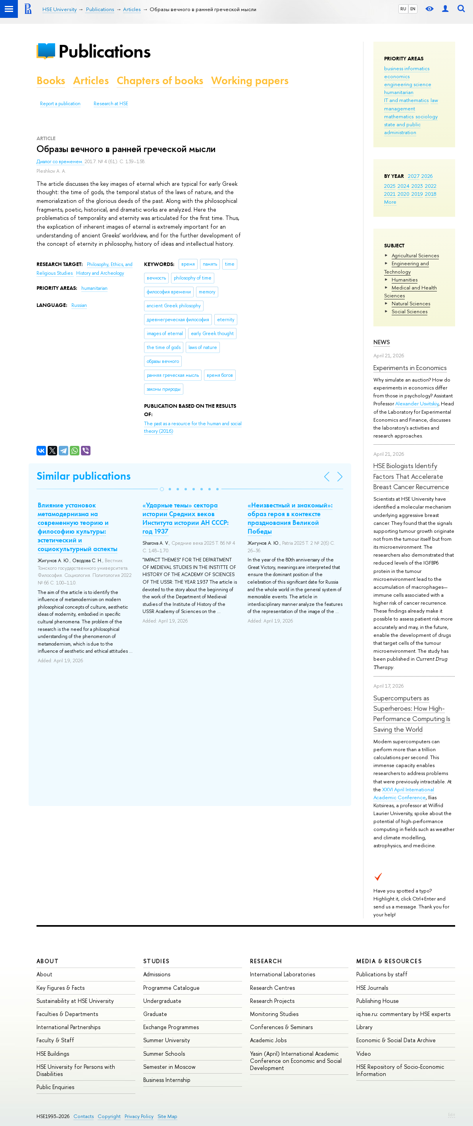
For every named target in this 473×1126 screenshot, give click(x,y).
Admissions (156, 974)
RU (403, 9)
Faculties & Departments (67, 1014)
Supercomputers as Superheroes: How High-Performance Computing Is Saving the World (411, 713)
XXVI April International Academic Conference (403, 793)
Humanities (404, 279)
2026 (427, 175)
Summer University (166, 1040)
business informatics (406, 68)
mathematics (398, 116)
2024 (404, 185)
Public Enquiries (55, 1087)
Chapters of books (160, 80)
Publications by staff (382, 974)
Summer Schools (164, 1053)
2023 (417, 185)
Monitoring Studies (274, 1014)
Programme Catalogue (171, 987)
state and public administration (402, 128)
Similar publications (84, 476)
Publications (104, 51)
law (434, 100)
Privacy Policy (139, 1116)
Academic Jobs (268, 1040)
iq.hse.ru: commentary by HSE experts (403, 1014)
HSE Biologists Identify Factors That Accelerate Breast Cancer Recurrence (411, 476)
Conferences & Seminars (281, 1027)
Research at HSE (111, 103)
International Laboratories (282, 974)
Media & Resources (389, 961)
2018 (430, 193)
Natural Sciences (411, 303)
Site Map (167, 1116)
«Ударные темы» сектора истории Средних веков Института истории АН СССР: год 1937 (185, 518)
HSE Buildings (53, 1053)
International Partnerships (68, 1027)
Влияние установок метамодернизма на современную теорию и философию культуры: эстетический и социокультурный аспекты (77, 527)
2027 (413, 175)
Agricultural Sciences (415, 255)
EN (412, 9)
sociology (426, 116)
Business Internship (166, 1080)
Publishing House (377, 1001)
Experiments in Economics (410, 367)
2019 (417, 193)
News (381, 342)
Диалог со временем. (61, 161)
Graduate (155, 1014)
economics (397, 76)
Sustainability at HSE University (75, 1001)
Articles (91, 80)
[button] (162, 489)
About (48, 961)
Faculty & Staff (55, 1040)
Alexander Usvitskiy (416, 403)
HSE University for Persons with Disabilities (76, 1070)
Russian (79, 305)
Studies (156, 961)
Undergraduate (162, 1001)
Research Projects (272, 1001)
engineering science (407, 84)
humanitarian (398, 92)
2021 (390, 193)
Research (266, 961)
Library (364, 1027)
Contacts (83, 1116)
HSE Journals (372, 987)
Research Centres (272, 987)
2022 (430, 185)
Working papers (249, 80)
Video (363, 1053)
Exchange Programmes (171, 1027)
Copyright (109, 1116)
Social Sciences (409, 311)
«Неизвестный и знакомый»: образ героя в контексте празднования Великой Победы (290, 518)
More (390, 201)
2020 (404, 193)
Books (51, 80)
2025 (390, 185)
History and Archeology (100, 273)
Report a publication (60, 103)
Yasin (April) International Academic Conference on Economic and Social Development (296, 1061)
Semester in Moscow (169, 1066)
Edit (451, 1114)
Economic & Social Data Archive (396, 1040)
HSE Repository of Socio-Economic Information (400, 1070)
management (399, 108)
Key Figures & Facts (61, 987)
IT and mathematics (406, 100)
